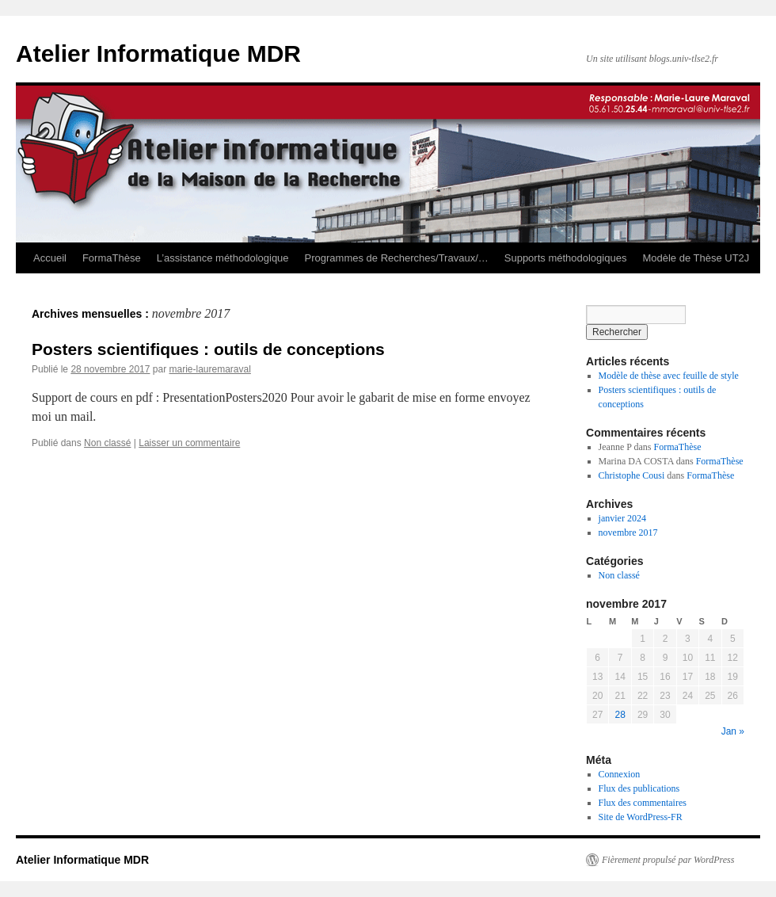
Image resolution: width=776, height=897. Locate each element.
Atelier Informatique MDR (158, 53)
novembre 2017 (628, 532)
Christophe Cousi (632, 475)
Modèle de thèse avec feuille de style (669, 375)
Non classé (107, 442)
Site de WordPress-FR (641, 817)
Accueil (50, 258)
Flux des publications (639, 788)
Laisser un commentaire (189, 442)
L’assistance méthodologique (223, 258)
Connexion (620, 774)
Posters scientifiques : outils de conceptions (208, 349)
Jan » (732, 731)
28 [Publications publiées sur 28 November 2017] (619, 714)
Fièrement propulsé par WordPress (668, 859)
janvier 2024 (622, 518)
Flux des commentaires (643, 802)
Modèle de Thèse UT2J (695, 258)
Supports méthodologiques (565, 258)
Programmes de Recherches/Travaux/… (397, 258)
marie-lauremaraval (209, 369)
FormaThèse (111, 258)
